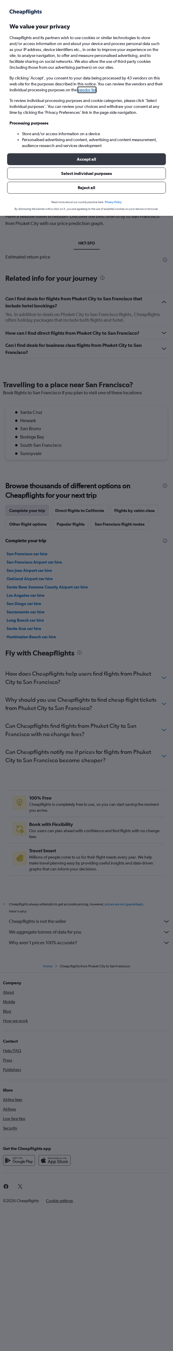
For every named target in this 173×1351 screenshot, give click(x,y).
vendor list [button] (87, 89)
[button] (86, 159)
